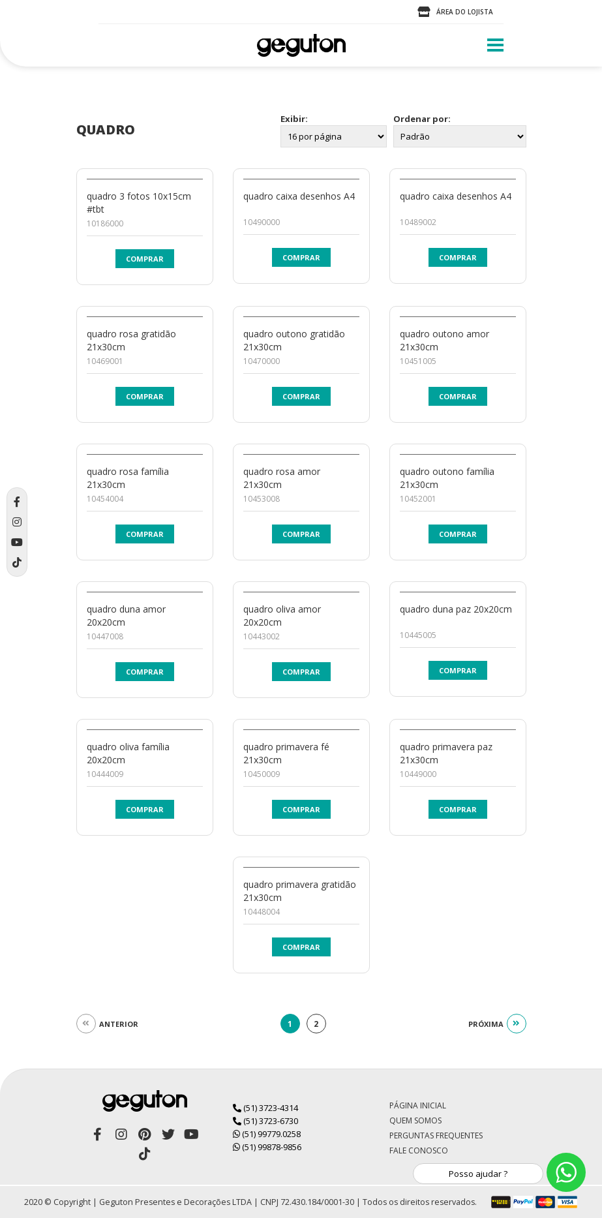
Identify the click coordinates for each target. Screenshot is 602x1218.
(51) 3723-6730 (265, 1121)
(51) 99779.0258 (267, 1134)
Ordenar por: (422, 119)
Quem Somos (415, 1120)
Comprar (145, 259)
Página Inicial (417, 1105)
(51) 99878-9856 (267, 1147)
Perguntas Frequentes (436, 1135)
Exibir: (294, 119)
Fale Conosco (418, 1150)
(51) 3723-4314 (265, 1108)
